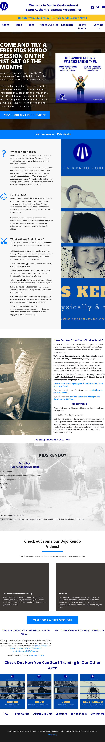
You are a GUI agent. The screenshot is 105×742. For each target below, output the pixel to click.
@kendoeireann (16, 648)
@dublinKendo (41, 646)
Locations (67, 24)
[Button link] (25, 115)
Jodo (32, 24)
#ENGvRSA (37, 648)
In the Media (79, 713)
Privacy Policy (52, 735)
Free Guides (22, 713)
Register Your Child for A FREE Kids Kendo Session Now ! (52, 18)
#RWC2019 (28, 648)
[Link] (92, 7)
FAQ (6, 713)
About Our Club (49, 24)
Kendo (6, 24)
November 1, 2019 (36, 655)
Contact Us (97, 713)
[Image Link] (4, 6)
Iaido (19, 24)
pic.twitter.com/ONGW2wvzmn (25, 651)
